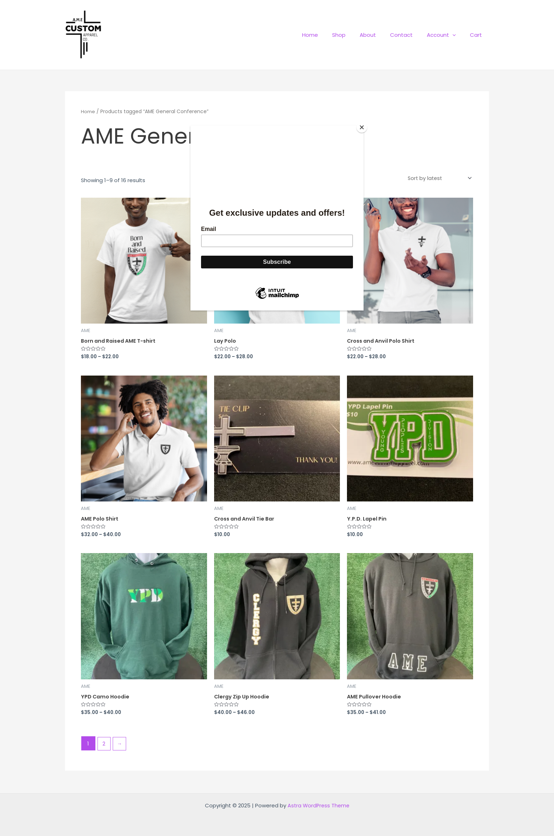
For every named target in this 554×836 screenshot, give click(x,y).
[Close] (361, 127)
